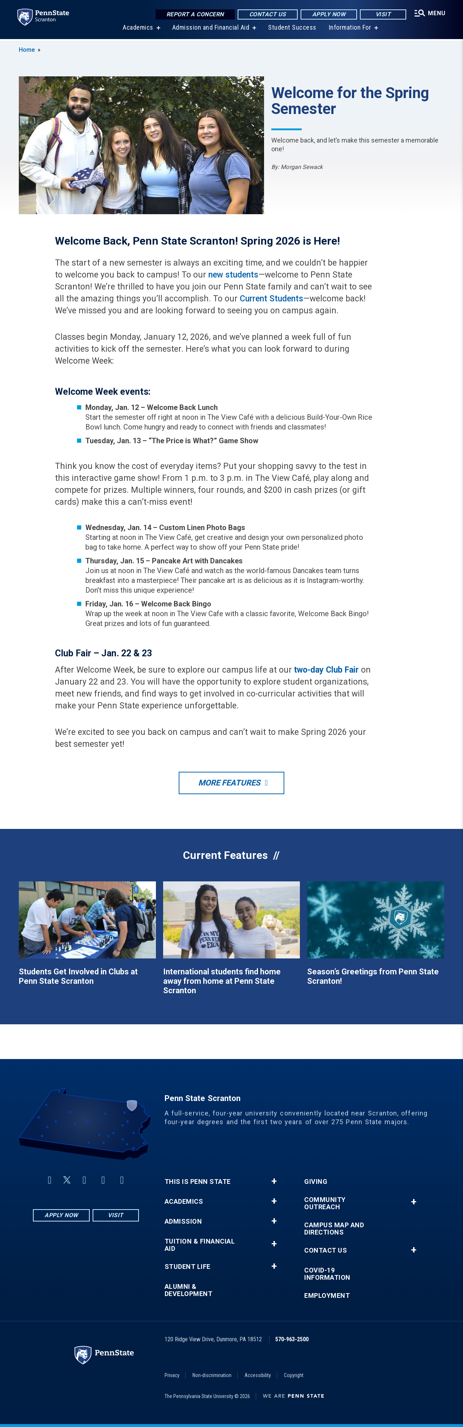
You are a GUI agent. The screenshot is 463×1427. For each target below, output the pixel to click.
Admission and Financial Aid (211, 29)
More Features (229, 782)
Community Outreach (325, 1203)
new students (233, 275)
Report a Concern (195, 14)
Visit (383, 14)
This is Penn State (198, 1181)
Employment (327, 1295)
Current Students (271, 299)
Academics (138, 29)
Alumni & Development (189, 1290)
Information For (350, 29)
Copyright (293, 1375)
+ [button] (274, 1181)
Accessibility (258, 1375)
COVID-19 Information (327, 1274)
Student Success (292, 29)
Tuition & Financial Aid (200, 1245)
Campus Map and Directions (334, 1228)
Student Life (188, 1266)
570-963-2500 (292, 1339)
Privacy (172, 1375)
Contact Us (267, 14)
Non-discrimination (212, 1375)
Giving (315, 1181)
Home (27, 49)
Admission (183, 1221)
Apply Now (329, 14)
